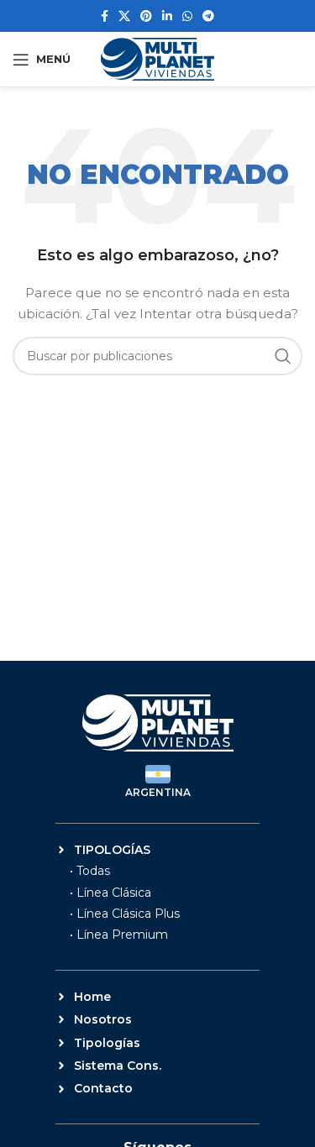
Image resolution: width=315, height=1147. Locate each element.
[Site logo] (157, 57)
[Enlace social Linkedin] (167, 16)
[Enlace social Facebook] (104, 16)
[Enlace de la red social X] (124, 16)
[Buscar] (157, 356)
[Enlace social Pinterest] (146, 16)
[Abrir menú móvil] (41, 59)
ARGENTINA (158, 792)
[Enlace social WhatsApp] (187, 16)
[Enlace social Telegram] (208, 16)
